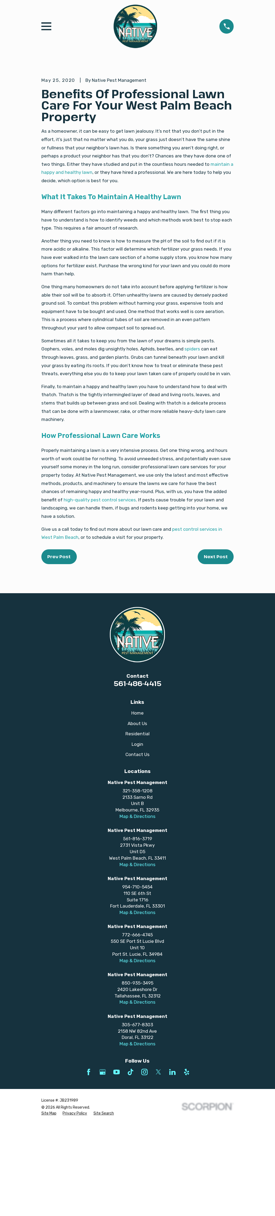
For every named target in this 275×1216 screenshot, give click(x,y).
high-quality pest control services (100, 591)
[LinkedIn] (172, 1163)
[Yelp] (186, 1163)
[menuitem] (48, 1205)
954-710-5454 (137, 978)
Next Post (216, 648)
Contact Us (137, 846)
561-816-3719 (137, 930)
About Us (137, 815)
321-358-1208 (137, 882)
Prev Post (59, 648)
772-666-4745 (137, 1026)
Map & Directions (137, 908)
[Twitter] (158, 1163)
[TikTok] (130, 1163)
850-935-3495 (137, 1074)
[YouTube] (116, 1163)
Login (137, 835)
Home (137, 804)
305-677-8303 (137, 1116)
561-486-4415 (137, 774)
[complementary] (236, 1186)
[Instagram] (144, 1163)
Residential (137, 825)
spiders (192, 440)
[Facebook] (88, 1163)
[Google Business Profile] (102, 1163)
